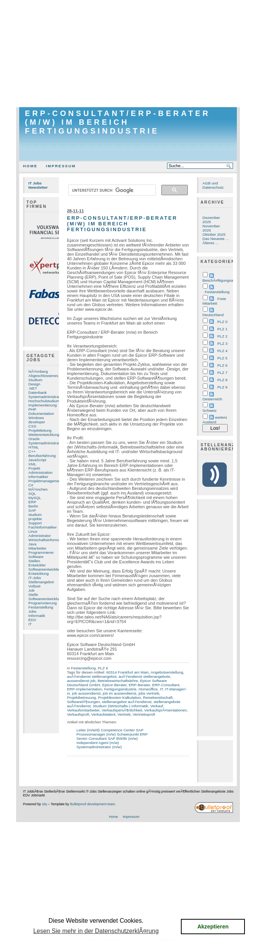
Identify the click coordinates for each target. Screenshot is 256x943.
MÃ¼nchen (38, 489)
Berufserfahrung (42, 456)
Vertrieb (124, 714)
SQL (32, 493)
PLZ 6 (103, 668)
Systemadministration (46, 443)
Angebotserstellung (167, 672)
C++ (32, 451)
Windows (36, 418)
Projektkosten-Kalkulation (119, 697)
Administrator (39, 535)
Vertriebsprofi (144, 714)
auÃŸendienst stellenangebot (92, 676)
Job (31, 590)
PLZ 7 (222, 372)
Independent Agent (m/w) (98, 743)
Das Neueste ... (215, 239)
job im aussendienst (119, 693)
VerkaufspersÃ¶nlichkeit (122, 710)
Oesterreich (212, 399)
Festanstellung (40, 607)
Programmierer (41, 552)
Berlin (33, 506)
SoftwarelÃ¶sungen (83, 702)
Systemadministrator (45, 397)
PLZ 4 (222, 351)
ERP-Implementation (84, 689)
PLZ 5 (222, 358)
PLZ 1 (222, 329)
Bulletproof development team (92, 804)
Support (35, 523)
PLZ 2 (222, 336)
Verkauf (156, 706)
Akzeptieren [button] (213, 926)
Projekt (34, 468)
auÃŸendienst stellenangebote (144, 676)
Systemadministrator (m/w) (99, 747)
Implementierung (42, 405)
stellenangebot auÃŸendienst (126, 702)
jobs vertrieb (148, 693)
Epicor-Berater (114, 685)
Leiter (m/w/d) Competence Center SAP (110, 730)
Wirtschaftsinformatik (46, 540)
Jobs (32, 611)
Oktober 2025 (213, 234)
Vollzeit (34, 586)
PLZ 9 (222, 387)
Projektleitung (39, 430)
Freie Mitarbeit (214, 301)
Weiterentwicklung (43, 434)
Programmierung (42, 603)
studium (35, 514)
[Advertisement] (128, 53)
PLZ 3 (222, 343)
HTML (33, 447)
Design (34, 384)
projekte (35, 519)
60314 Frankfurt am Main (127, 672)
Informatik (36, 615)
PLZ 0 (222, 322)
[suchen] (111, 190)
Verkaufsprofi (78, 714)
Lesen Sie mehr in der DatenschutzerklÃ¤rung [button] (96, 931)
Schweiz (209, 410)
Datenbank (37, 392)
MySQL (34, 498)
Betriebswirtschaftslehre (118, 681)
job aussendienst (86, 693)
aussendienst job (81, 681)
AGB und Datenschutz (212, 185)
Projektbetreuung (81, 697)
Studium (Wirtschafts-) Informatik (120, 706)
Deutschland (212, 315)
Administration (40, 472)
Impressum (61, 166)
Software (35, 557)
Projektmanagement (45, 481)
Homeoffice (148, 689)
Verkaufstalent (103, 714)
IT (30, 624)
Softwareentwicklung (45, 599)
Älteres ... (210, 243)
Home (30, 166)
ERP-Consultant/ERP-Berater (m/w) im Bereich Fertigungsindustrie (117, 122)
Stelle (33, 594)
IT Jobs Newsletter (38, 185)
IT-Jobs (34, 578)
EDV (32, 620)
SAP (32, 510)
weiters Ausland (214, 419)
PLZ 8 (222, 380)
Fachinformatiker (42, 527)
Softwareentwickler (44, 569)
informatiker (38, 477)
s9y (44, 804)
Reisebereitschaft (157, 697)
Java (32, 544)
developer (36, 422)
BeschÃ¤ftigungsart (218, 280)
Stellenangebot (41, 582)
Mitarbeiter (37, 548)
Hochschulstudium (43, 401)
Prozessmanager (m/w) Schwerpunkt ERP (112, 734)
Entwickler (37, 565)
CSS (32, 426)
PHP (32, 409)
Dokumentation (41, 413)
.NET (32, 388)
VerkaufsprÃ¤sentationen (165, 710)
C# (30, 485)
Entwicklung (38, 573)
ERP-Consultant (165, 685)
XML (32, 464)
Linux (33, 531)
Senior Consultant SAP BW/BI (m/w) (107, 738)
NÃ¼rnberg (38, 371)
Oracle (33, 439)
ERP (32, 502)
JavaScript (37, 460)
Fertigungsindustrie (120, 689)
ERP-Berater (139, 685)
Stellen (34, 561)
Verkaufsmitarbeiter (83, 710)
